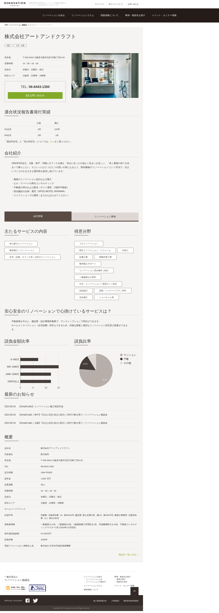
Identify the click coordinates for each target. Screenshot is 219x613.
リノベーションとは (94, 581)
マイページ (99, 4)
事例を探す (121, 581)
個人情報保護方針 (100, 603)
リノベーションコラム (83, 15)
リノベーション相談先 (18, 25)
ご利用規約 (115, 603)
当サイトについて (116, 4)
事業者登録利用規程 (131, 603)
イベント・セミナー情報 (164, 15)
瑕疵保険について (109, 15)
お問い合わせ (133, 4)
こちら (51, 141)
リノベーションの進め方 (96, 584)
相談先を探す (122, 584)
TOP (6, 25)
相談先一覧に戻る (127, 556)
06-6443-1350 (39, 87)
